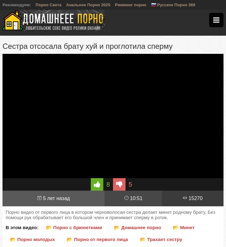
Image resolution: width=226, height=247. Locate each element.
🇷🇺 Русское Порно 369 (173, 5)
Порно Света (49, 5)
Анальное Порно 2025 (88, 5)
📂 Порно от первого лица (97, 239)
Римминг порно (130, 5)
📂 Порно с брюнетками (74, 227)
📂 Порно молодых (32, 239)
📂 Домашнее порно (137, 227)
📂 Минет (183, 227)
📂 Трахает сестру (161, 239)
